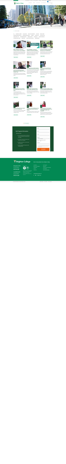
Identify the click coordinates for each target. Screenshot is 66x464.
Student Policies (42, 181)
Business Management (26, 35)
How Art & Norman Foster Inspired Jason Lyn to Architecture (19, 109)
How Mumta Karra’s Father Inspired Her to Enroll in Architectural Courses (33, 68)
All (13, 33)
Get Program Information (43, 149)
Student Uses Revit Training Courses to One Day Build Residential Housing (46, 89)
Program (38, 137)
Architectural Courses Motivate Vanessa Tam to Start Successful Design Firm (45, 69)
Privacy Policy (45, 181)
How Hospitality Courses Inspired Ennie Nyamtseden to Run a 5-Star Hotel (19, 89)
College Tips (37, 35)
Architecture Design (31, 33)
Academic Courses (19, 33)
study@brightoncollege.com (38, 173)
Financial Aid (45, 168)
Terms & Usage (50, 181)
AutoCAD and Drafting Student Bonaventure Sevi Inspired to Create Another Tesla (19, 71)
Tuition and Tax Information (47, 167)
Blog (51, 3)
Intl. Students (43, 2)
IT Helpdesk (40, 0)
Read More (16, 57)
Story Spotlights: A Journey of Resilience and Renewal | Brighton (32, 50)
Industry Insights (42, 36)
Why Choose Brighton (37, 166)
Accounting (25, 33)
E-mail (38, 134)
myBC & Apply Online (27, 0)
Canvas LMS (31, 0)
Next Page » (27, 123)
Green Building (30, 36)
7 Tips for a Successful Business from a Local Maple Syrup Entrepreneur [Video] (33, 109)
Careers (32, 35)
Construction (42, 35)
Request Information (16, 0)
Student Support (49, 2)
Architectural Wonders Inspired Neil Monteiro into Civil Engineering (46, 50)
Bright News (42, 33)
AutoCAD (37, 33)
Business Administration (17, 35)
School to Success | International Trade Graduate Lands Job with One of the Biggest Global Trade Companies (46, 109)
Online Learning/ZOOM (35, 0)
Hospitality (36, 36)
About (34, 2)
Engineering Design (23, 36)
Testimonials (35, 167)
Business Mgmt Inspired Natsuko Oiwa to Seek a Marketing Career (32, 89)
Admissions (38, 2)
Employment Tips (16, 36)
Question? (38, 142)
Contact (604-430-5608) (44, 0)
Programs (30, 2)
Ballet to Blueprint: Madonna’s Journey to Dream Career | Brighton (19, 50)
